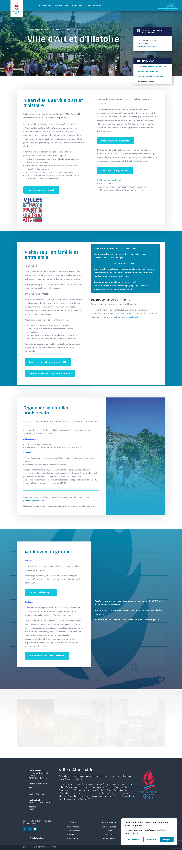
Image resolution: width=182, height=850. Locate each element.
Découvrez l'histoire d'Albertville (115, 141)
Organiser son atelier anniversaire (150, 58)
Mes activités (94, 5)
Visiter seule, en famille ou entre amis (152, 48)
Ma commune (45, 5)
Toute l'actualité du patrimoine (114, 170)
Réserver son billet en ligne (148, 53)
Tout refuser (151, 839)
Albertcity (169, 6)
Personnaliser (134, 839)
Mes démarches (61, 5)
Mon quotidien (78, 5)
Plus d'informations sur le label (40, 190)
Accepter (167, 839)
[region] (149, 831)
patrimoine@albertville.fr (147, 28)
